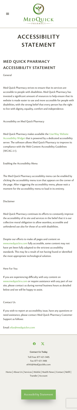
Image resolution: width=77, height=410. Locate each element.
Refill (67, 372)
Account (43, 375)
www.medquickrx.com (15, 243)
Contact (60, 372)
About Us (17, 372)
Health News (48, 372)
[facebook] (34, 343)
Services (28, 372)
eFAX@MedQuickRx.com (38, 364)
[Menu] (8, 14)
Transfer (33, 375)
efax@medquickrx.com (22, 327)
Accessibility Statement (38, 394)
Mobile (37, 372)
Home (9, 372)
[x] (42, 343)
